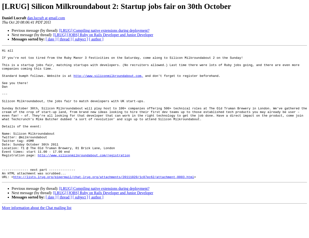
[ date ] (51, 39)
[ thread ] (64, 39)
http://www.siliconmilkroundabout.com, (108, 81)
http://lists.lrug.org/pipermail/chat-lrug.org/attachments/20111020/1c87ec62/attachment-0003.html (103, 203)
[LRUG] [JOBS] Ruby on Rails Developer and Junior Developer (103, 35)
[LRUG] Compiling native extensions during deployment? (104, 30)
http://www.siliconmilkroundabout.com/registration (84, 177)
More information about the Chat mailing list (36, 234)
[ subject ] (80, 39)
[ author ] (96, 39)
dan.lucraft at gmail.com (46, 18)
